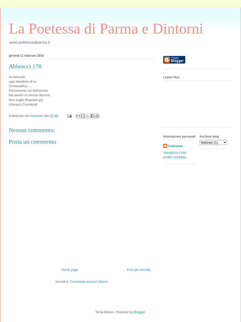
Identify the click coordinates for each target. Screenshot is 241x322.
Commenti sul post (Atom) (89, 281)
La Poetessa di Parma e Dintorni (106, 28)
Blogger (139, 312)
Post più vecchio (139, 270)
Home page (69, 270)
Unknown (175, 146)
